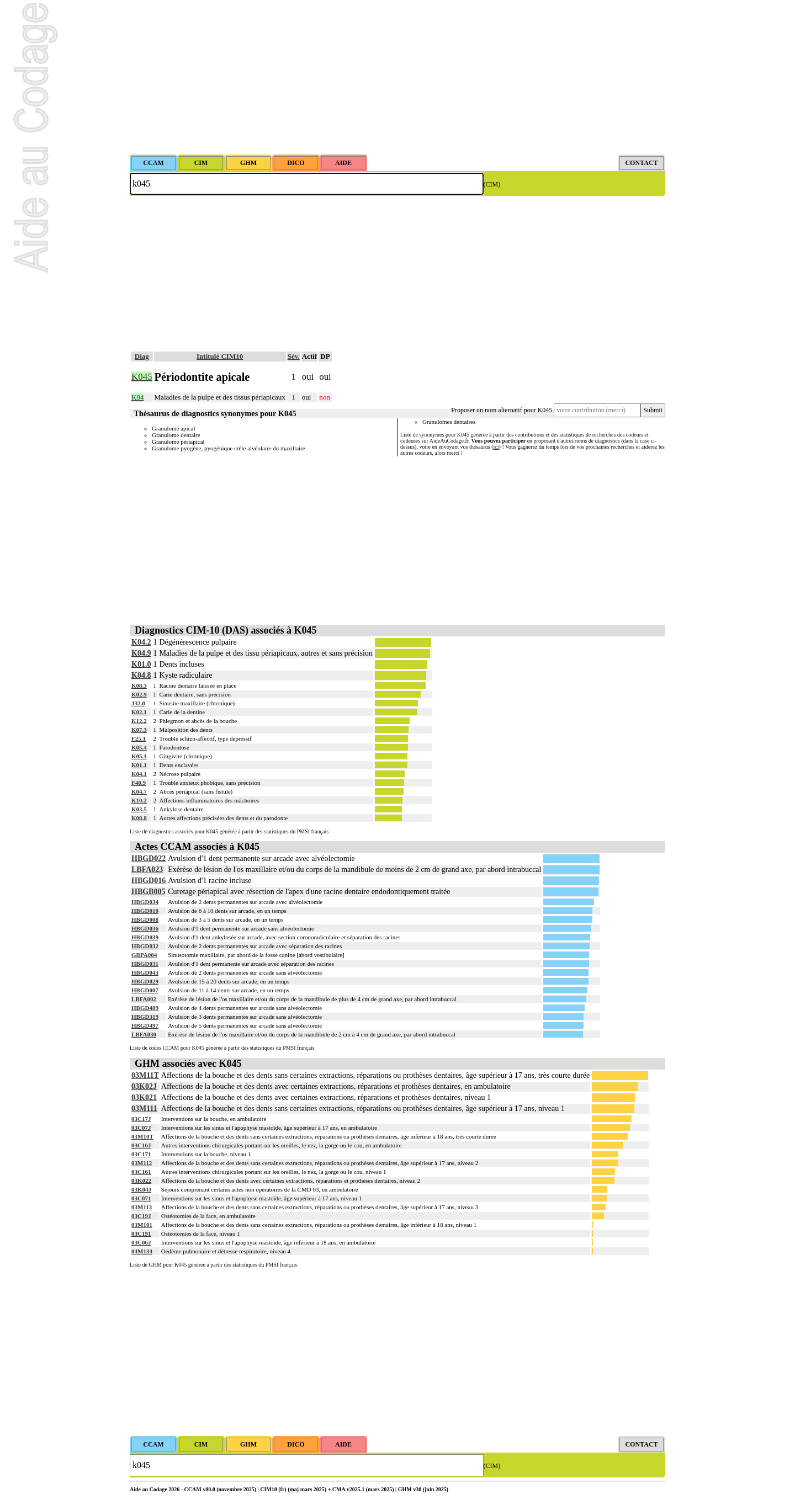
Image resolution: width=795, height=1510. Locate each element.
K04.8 (141, 675)
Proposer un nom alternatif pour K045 (501, 410)
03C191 (141, 1233)
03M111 (144, 1108)
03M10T (142, 1136)
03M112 (141, 1163)
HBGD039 (144, 937)
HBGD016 (148, 880)
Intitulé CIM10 (220, 356)
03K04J (141, 1189)
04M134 (141, 1251)
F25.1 (138, 738)
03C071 (141, 1198)
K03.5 (139, 809)
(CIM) (492, 184)
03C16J (141, 1145)
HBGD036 (144, 928)
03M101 (141, 1224)
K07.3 (139, 729)
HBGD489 (144, 1007)
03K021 (144, 1097)
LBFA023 (147, 869)
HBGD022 (148, 858)
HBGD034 (144, 901)
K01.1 (139, 765)
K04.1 (139, 773)
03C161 (141, 1171)
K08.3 (139, 685)
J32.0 (138, 703)
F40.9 (138, 782)
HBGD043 (144, 972)
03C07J (141, 1127)
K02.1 (139, 712)
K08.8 (139, 818)
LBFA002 (143, 999)
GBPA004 (144, 954)
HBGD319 (144, 1016)
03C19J (141, 1216)
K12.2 (139, 720)
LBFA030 (143, 1034)
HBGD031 (144, 963)
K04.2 (141, 642)
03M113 (141, 1207)
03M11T (145, 1075)
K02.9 (139, 694)
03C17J (141, 1118)
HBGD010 (144, 910)
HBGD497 (144, 1025)
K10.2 (139, 800)
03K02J (144, 1086)
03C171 (141, 1154)
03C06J (141, 1242)
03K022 (141, 1180)
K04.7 (139, 791)
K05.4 (139, 747)
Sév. (294, 356)
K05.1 (139, 756)
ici (496, 447)
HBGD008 (144, 919)
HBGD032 (144, 946)
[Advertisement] (397, 77)
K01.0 (141, 664)
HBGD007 (144, 990)
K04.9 (141, 653)
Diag (142, 356)
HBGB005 (148, 891)
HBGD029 (144, 981)
